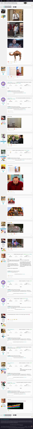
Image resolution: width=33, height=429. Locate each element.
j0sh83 (3, 258)
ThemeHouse (21, 425)
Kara (3, 333)
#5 (31, 130)
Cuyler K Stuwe (9, 82)
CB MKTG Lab (9, 382)
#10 (31, 235)
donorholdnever (3, 86)
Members (8, 0)
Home (1, 1)
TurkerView (24, 109)
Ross (3, 351)
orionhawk (3, 102)
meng (8, 298)
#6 (31, 146)
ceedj (8, 63)
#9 (31, 218)
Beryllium (26, 426)
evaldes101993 (3, 71)
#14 (31, 310)
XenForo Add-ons (3, 426)
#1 (31, 63)
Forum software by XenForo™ (16, 424)
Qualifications (9, 91)
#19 (31, 395)
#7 (31, 161)
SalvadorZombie (3, 169)
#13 (31, 294)
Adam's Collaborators (10, 280)
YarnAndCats (9, 130)
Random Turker (3, 154)
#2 (31, 78)
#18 (31, 378)
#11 (31, 250)
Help (28, 426)
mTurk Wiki (12, 0)
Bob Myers (3, 386)
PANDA (19, 83)
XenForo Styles (8, 426)
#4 (31, 112)
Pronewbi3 (9, 235)
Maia (8, 146)
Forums (4, 0)
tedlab (8, 254)
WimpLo (9, 250)
